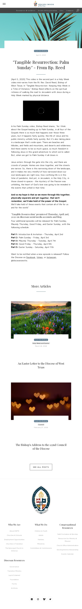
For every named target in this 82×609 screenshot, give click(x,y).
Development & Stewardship (67, 550)
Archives (14, 588)
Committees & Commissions (41, 548)
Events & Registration (47, 10)
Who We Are (14, 524)
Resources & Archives (25, 10)
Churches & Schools (14, 535)
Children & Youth (41, 531)
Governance (14, 567)
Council (41, 425)
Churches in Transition (14, 544)
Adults (41, 535)
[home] (43, 4)
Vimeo (40, 257)
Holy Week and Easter (41, 343)
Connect (69, 10)
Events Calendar (67, 554)
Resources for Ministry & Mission (67, 539)
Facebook (30, 257)
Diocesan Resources (14, 560)
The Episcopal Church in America (14, 549)
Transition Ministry (14, 571)
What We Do (41, 524)
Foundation (14, 579)
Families (41, 539)
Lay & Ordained (14, 575)
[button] (15, 4)
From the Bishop (41, 51)
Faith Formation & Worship (67, 534)
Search (78, 10)
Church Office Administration (67, 545)
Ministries (41, 544)
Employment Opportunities (14, 539)
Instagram (51, 257)
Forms (14, 584)
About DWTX (14, 531)
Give (62, 10)
